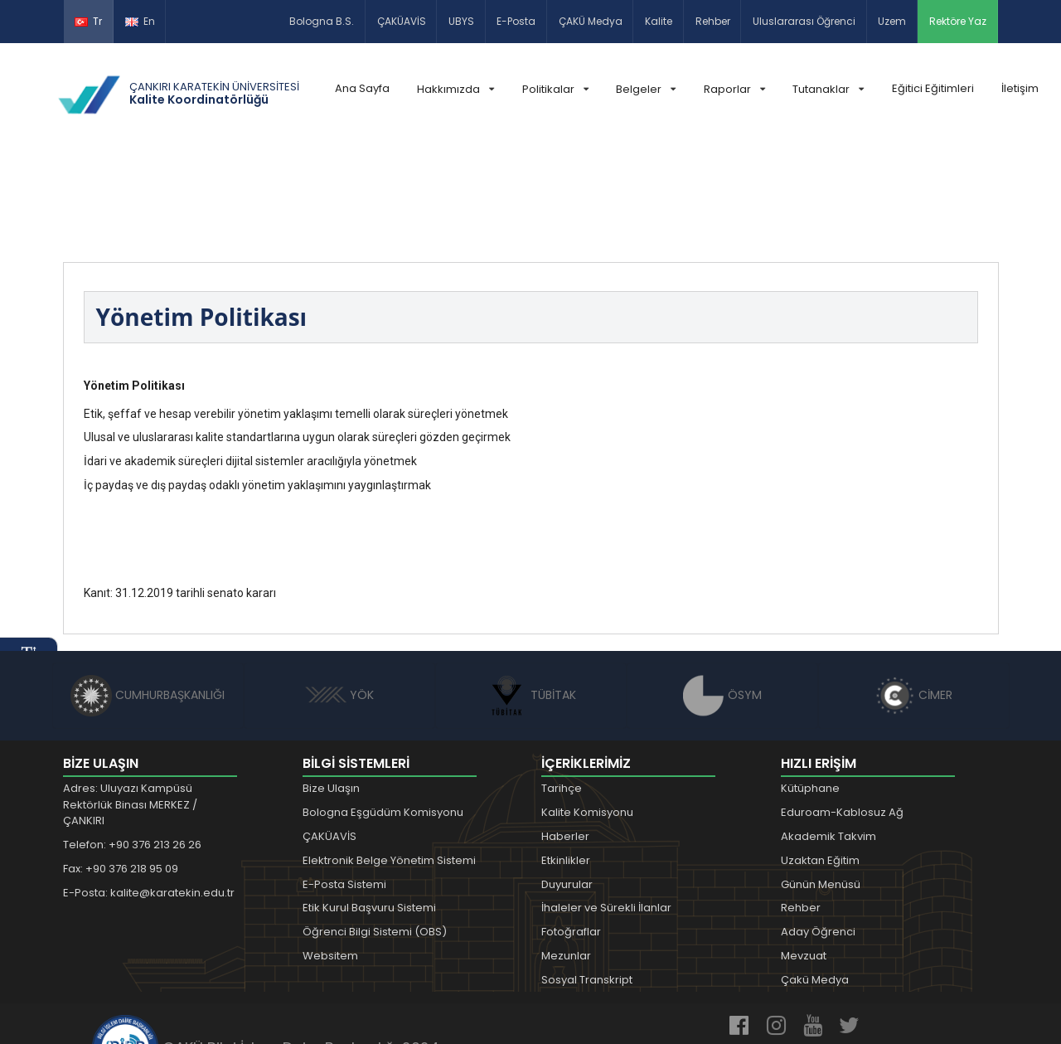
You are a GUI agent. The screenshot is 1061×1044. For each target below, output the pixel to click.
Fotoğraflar (571, 830)
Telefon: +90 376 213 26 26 (132, 743)
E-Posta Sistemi (344, 783)
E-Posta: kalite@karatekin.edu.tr (149, 791)
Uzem (892, 21)
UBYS (461, 21)
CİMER (913, 593)
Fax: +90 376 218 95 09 (120, 767)
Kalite (658, 21)
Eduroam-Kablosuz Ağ (842, 711)
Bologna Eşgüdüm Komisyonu (383, 711)
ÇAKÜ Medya (591, 21)
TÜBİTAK (531, 593)
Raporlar (734, 89)
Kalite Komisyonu (587, 711)
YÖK (339, 593)
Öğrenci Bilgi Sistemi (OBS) (375, 830)
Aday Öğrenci (818, 830)
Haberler (565, 735)
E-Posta (516, 21)
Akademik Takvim (828, 735)
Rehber (712, 21)
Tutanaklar (828, 89)
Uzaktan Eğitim (820, 759)
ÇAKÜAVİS (401, 21)
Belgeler (646, 89)
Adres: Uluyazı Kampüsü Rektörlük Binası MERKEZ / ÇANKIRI (130, 704)
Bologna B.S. (321, 21)
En (140, 21)
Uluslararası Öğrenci (804, 21)
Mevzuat (803, 854)
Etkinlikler (565, 759)
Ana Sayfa (362, 88)
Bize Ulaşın (331, 688)
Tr (88, 21)
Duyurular (567, 783)
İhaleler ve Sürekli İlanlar (606, 807)
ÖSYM (722, 593)
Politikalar (555, 89)
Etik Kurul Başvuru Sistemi (369, 807)
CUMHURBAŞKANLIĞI (147, 593)
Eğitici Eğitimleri (933, 88)
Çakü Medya (815, 878)
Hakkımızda (455, 89)
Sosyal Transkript (586, 878)
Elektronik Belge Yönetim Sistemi (389, 759)
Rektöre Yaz (957, 21)
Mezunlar (566, 854)
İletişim (1020, 88)
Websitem (330, 854)
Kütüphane (810, 688)
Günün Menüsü (820, 783)
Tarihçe (561, 688)
